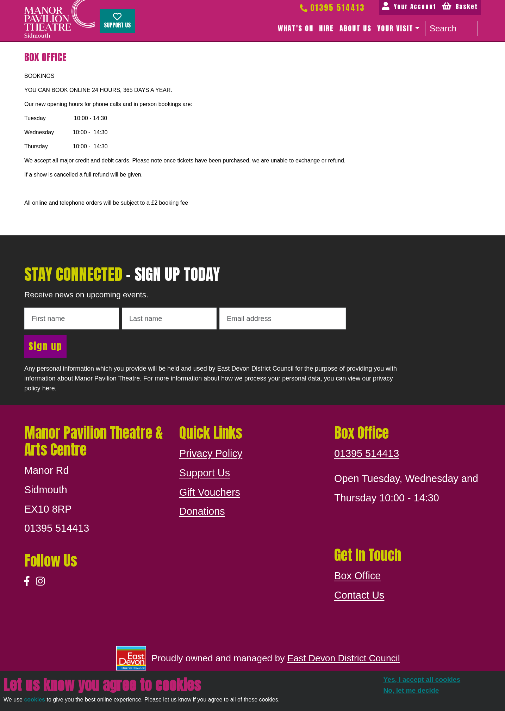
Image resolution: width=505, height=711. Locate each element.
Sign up (45, 346)
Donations (202, 511)
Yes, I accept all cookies (422, 679)
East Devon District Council (343, 658)
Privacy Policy (210, 453)
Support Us (117, 20)
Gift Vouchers (209, 492)
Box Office (357, 575)
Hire (326, 28)
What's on (295, 28)
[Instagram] (40, 581)
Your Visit (395, 28)
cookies (34, 700)
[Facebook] (27, 581)
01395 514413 (332, 7)
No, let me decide (411, 690)
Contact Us (359, 595)
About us (355, 28)
